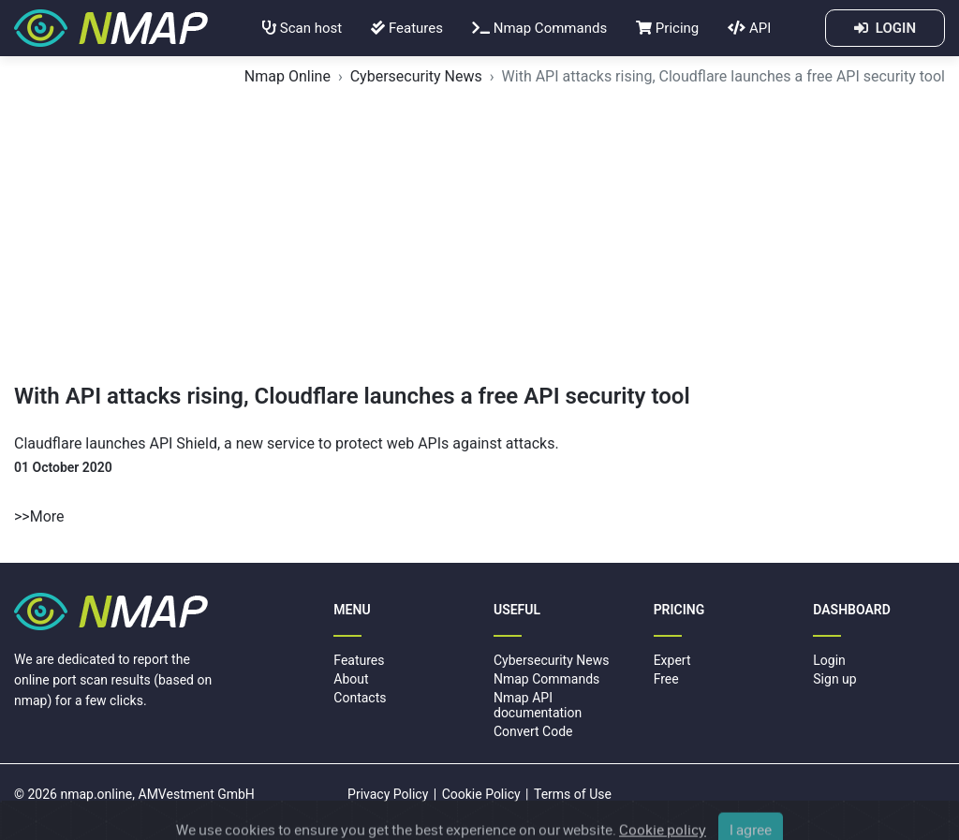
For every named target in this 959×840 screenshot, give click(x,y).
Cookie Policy (481, 794)
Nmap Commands (539, 28)
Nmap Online (287, 76)
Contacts (359, 697)
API (749, 28)
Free (666, 678)
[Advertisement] (479, 242)
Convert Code (533, 731)
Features (407, 28)
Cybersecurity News (416, 76)
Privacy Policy (387, 794)
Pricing (667, 28)
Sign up (834, 678)
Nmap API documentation (538, 704)
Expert (672, 660)
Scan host (302, 28)
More (47, 516)
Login (829, 660)
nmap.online (96, 794)
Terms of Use (573, 794)
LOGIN (885, 28)
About (350, 678)
